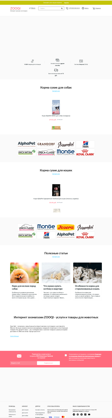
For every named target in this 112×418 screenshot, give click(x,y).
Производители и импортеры (40, 413)
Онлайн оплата (40, 410)
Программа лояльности (12, 410)
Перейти (66, 2)
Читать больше (14, 335)
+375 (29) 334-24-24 (74, 7)
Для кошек (25, 410)
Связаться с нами (12, 415)
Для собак (25, 415)
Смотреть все (56, 90)
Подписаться (48, 362)
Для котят (25, 413)
